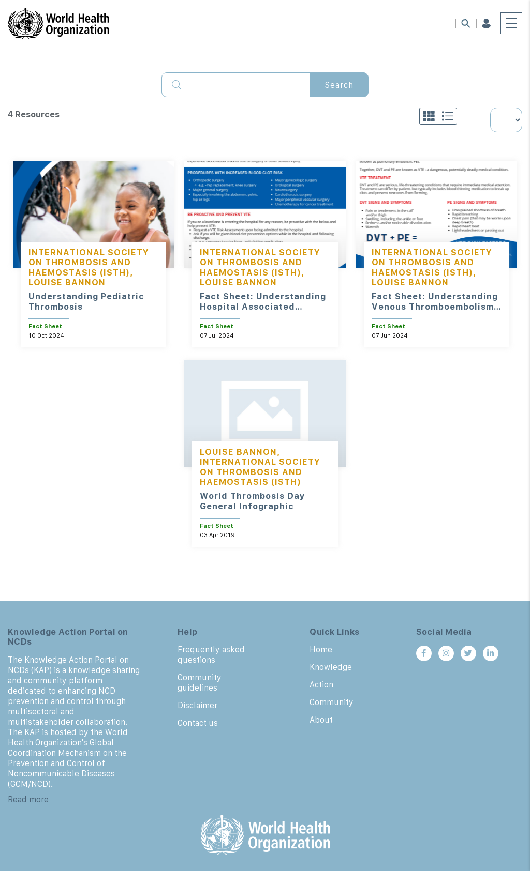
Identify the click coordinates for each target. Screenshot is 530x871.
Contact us (198, 722)
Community (332, 702)
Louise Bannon (67, 282)
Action (321, 684)
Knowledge (331, 666)
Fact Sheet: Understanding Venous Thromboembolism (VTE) (435, 307)
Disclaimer (197, 705)
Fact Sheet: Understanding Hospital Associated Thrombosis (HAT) (263, 307)
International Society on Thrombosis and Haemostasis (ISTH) (88, 262)
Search (339, 84)
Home (321, 649)
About (321, 719)
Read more (28, 799)
